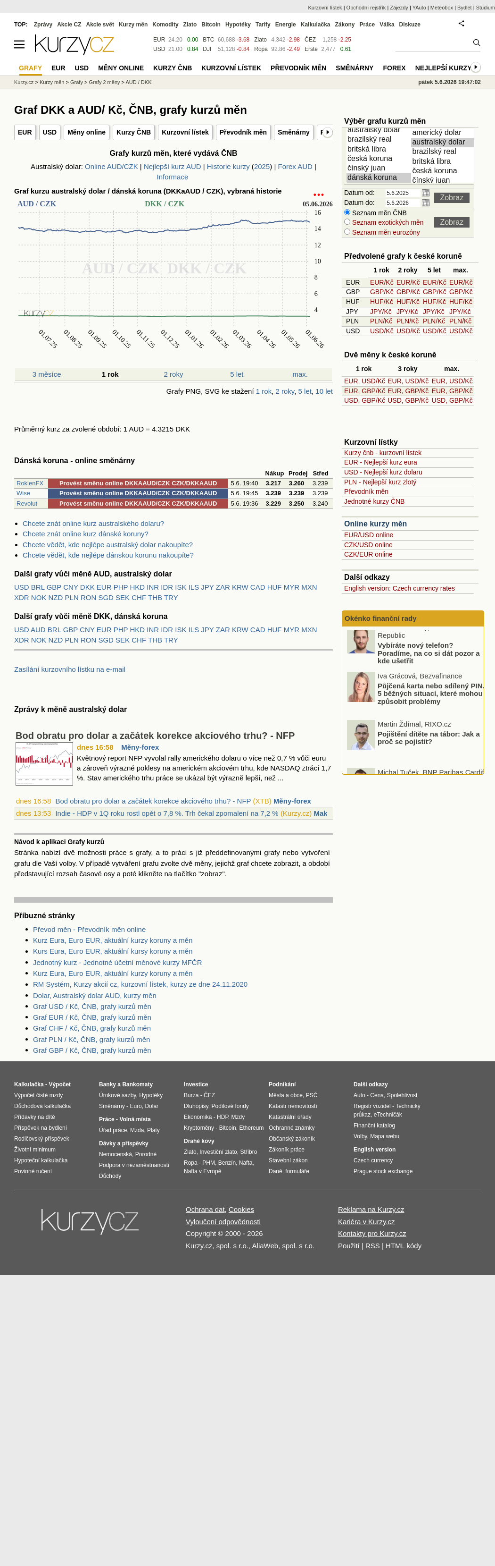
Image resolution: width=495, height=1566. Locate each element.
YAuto (419, 7)
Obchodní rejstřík (366, 7)
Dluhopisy (196, 1106)
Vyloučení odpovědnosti (223, 1222)
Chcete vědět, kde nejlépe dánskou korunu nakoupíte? (108, 555)
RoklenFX (29, 483)
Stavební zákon (288, 1160)
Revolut (26, 503)
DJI (207, 49)
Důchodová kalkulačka (42, 1106)
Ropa (261, 49)
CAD (257, 587)
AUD (38, 630)
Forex (394, 68)
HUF (274, 587)
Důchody (110, 1176)
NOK (39, 597)
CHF (139, 597)
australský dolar (379, 130)
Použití (349, 1246)
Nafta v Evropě (202, 1171)
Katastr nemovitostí (293, 1106)
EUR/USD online (368, 535)
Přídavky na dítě (34, 1117)
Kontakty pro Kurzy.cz (372, 1233)
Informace (173, 177)
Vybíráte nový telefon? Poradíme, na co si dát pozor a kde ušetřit (429, 661)
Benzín (227, 1163)
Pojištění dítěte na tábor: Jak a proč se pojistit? (429, 745)
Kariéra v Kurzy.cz (366, 1222)
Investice (196, 1084)
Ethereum (251, 1128)
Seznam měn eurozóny (385, 232)
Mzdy (238, 1117)
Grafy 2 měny (104, 82)
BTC (208, 39)
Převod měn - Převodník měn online (89, 929)
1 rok (264, 391)
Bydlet (464, 7)
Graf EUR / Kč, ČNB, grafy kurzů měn (92, 1017)
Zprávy (43, 24)
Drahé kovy (199, 1141)
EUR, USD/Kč (364, 381)
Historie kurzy (228, 166)
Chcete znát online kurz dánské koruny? (85, 534)
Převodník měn (243, 132)
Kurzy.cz (23, 82)
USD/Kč (382, 331)
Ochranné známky (291, 1128)
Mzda (137, 1130)
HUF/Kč (381, 301)
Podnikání (282, 1084)
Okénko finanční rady (381, 618)
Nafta (246, 1163)
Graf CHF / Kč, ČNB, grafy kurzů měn (92, 1028)
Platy (153, 1130)
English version (375, 1149)
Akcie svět (100, 24)
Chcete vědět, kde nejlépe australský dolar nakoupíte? (108, 545)
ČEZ (310, 39)
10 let (324, 391)
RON (88, 597)
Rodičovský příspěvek (41, 1138)
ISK (180, 587)
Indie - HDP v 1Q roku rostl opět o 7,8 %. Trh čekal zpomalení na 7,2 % (166, 813)
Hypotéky (238, 24)
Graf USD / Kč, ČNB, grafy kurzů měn (92, 1006)
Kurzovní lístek (185, 132)
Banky (107, 1084)
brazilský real (379, 139)
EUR (25, 132)
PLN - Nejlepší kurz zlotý (380, 482)
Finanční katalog (374, 1125)
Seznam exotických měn (387, 222)
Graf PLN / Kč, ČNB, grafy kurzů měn (91, 1039)
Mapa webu (384, 1136)
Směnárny (294, 132)
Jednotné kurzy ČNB (374, 501)
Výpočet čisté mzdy (38, 1095)
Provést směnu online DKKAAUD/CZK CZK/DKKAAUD (138, 483)
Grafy (76, 82)
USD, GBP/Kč (364, 400)
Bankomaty (137, 1084)
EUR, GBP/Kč (364, 391)
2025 (262, 166)
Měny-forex (140, 747)
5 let (236, 374)
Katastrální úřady (290, 1117)
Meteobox (441, 7)
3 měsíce (47, 374)
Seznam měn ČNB (378, 213)
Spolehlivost (402, 1095)
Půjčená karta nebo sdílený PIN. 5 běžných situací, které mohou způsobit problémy (431, 701)
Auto (359, 1095)
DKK (87, 587)
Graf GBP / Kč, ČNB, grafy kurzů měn (92, 1050)
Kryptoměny (199, 1128)
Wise (23, 493)
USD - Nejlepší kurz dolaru (383, 472)
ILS (194, 587)
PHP (121, 587)
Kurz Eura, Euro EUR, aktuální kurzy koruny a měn (112, 940)
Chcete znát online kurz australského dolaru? (93, 523)
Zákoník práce (287, 1149)
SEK (123, 597)
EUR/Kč (382, 282)
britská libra (379, 149)
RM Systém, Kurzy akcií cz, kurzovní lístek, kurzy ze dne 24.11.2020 (140, 984)
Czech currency (373, 1160)
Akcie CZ (69, 24)
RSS (372, 1246)
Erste (311, 49)
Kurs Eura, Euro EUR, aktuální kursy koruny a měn (112, 951)
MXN (309, 587)
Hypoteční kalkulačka (40, 1160)
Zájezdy (399, 7)
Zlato (260, 39)
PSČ (312, 1095)
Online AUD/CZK (111, 166)
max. (300, 374)
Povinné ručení (33, 1171)
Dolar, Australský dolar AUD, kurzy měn (95, 995)
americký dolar (444, 133)
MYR (291, 587)
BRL (38, 587)
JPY (207, 587)
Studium (485, 7)
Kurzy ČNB (133, 132)
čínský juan (379, 168)
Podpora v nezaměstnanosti (134, 1165)
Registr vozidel (372, 1106)
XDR (21, 597)
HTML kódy (403, 1246)
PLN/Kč (381, 321)
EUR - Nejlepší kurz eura (380, 462)
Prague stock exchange (383, 1171)
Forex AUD (295, 166)
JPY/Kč (381, 311)
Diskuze (410, 24)
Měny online (86, 132)
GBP (54, 587)
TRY (171, 597)
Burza (191, 1095)
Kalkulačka (315, 24)
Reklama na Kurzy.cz (371, 1209)
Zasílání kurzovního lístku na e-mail (69, 669)
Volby (360, 1136)
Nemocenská (115, 1154)
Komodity (165, 24)
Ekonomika (198, 1117)
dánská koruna (379, 178)
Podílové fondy (229, 1106)
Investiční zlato (218, 1152)
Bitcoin (211, 24)
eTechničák (388, 1114)
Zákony (345, 24)
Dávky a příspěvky (123, 1143)
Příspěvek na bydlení (40, 1128)
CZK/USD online (368, 545)
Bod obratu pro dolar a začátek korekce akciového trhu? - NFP (155, 735)
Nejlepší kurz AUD (172, 166)
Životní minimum (35, 1149)
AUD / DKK (138, 82)
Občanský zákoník (292, 1138)
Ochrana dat (205, 1209)
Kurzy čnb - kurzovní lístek (382, 453)
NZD (56, 597)
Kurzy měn (133, 24)
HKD (137, 587)
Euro (135, 1106)
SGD (106, 597)
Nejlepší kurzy (443, 68)
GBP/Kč (382, 292)
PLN (72, 597)
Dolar (151, 1106)
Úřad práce (113, 1130)
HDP (222, 1117)
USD (50, 132)
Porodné (146, 1154)
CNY (70, 587)
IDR (167, 587)
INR (153, 587)
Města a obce (286, 1095)
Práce (367, 24)
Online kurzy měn (375, 524)
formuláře (297, 1171)
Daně (275, 1171)
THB (155, 597)
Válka (387, 24)
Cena (377, 1095)
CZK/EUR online (368, 554)
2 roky (173, 374)
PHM (208, 1163)
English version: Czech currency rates (399, 588)
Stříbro (248, 1152)
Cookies (241, 1209)
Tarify (263, 24)
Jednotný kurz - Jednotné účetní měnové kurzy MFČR (117, 962)
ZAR (223, 587)
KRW (240, 587)
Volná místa (134, 1119)
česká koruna (379, 159)
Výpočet (60, 1084)
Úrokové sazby (117, 1095)
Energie (285, 24)
